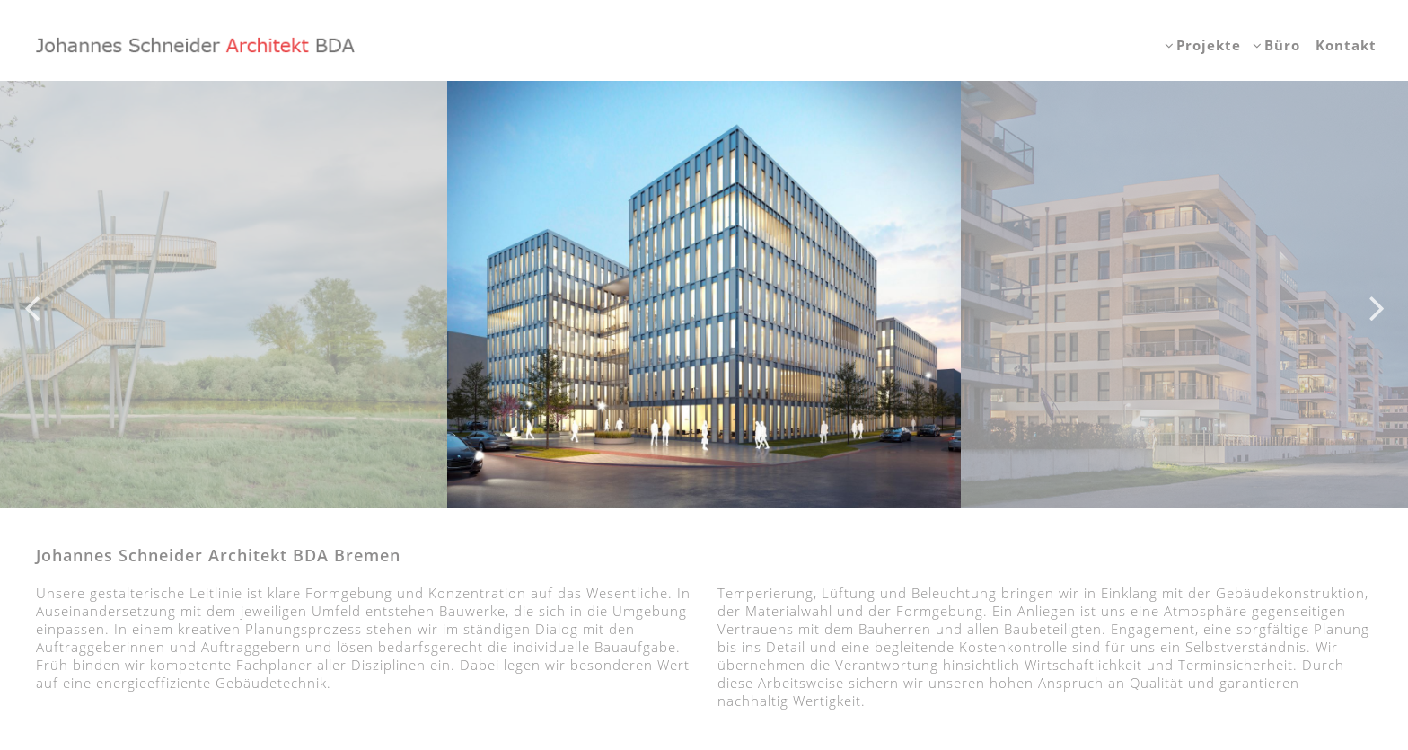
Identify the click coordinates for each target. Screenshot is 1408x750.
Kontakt (1346, 45)
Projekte (1208, 45)
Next (1377, 295)
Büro (1282, 45)
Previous (31, 295)
